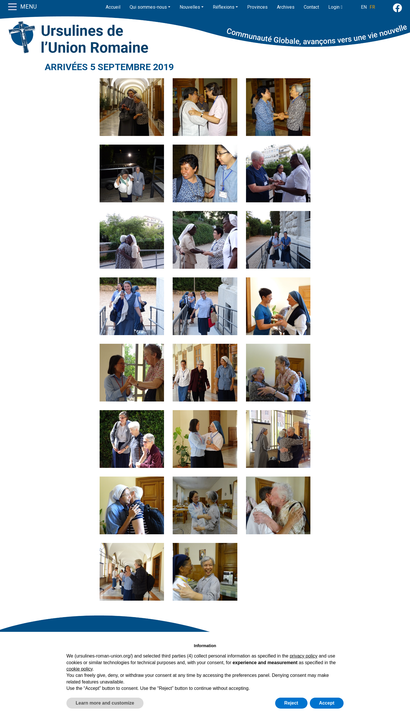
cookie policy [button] (79, 668)
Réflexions (223, 7)
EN (364, 7)
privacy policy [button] (303, 655)
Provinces (257, 7)
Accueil (113, 7)
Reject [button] (291, 703)
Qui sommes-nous (148, 7)
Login (335, 7)
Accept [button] (326, 703)
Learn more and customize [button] (105, 703)
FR (372, 7)
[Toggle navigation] (12, 6)
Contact (311, 7)
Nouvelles (190, 7)
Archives (286, 7)
